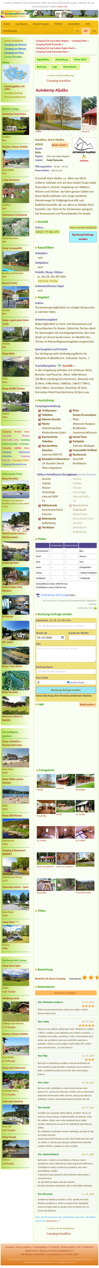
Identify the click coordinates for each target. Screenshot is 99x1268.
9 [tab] (78, 131)
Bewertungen (41, 24)
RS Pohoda (7, 616)
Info (88, 24)
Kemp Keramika (10, 478)
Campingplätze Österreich (81, 1260)
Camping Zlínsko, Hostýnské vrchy (16, 437)
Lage (54, 66)
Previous (37, 115)
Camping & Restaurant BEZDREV (13, 852)
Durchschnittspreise (15, 96)
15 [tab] (71, 135)
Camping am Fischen (15, 44)
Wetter (58, 24)
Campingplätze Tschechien (21, 1260)
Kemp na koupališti (12, 248)
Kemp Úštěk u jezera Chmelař (12, 781)
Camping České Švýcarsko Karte (52, 51)
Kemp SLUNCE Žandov (13, 388)
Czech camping (23, 1247)
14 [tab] (66, 135)
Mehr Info (62, 6)
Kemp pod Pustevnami (13, 1067)
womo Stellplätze (13, 40)
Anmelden (74, 24)
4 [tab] (53, 131)
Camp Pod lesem (10, 179)
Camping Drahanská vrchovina (16, 454)
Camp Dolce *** (10, 922)
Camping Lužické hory (15, 448)
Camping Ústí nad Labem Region (52, 40)
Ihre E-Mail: (42, 678)
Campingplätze (40, 1247)
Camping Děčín (79, 40)
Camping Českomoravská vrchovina (16, 441)
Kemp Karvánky (10, 692)
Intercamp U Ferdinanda (14, 214)
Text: (38, 644)
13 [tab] (61, 135)
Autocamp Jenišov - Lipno (15, 887)
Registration (31, 1251)
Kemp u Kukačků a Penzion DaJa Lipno (12, 743)
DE (86, 31)
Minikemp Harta (10, 998)
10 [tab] (83, 131)
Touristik (67, 366)
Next (94, 115)
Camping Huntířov (59, 81)
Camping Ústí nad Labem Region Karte (55, 48)
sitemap (43, 1251)
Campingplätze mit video (14, 88)
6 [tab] (63, 131)
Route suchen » (60, 145)
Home (7, 24)
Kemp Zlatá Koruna (12, 815)
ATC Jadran (7, 642)
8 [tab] (73, 131)
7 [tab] (68, 131)
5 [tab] (58, 131)
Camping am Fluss (14, 52)
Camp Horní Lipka (11, 965)
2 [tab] (43, 131)
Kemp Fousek (9, 1137)
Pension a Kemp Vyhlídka (15, 146)
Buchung (41, 66)
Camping (9, 1247)
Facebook (54, 1247)
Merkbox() (10, 31)
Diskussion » (52, 1221)
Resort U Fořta (9, 283)
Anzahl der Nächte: (78, 633)
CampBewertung (13, 93)
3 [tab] (48, 131)
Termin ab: (41, 633)
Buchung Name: (44, 667)
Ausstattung (61, 59)
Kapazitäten (43, 59)
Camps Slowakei (13, 56)
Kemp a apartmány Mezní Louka (15, 322)
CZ (77, 30)
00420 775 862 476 (47, 232)
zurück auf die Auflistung (60, 75)
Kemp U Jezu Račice (12, 666)
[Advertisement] (16, 1189)
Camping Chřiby (21, 460)
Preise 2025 (80, 59)
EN (94, 30)
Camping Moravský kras (14, 464)
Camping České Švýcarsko (49, 44)
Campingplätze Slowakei (65, 1262)
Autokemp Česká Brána (14, 113)
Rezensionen (69, 66)
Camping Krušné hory (15, 431)
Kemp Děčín (8, 353)
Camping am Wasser (15, 48)
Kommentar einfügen (66, 993)
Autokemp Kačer (10, 562)
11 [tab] (88, 131)
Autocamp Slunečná (12, 1101)
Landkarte (22, 24)
